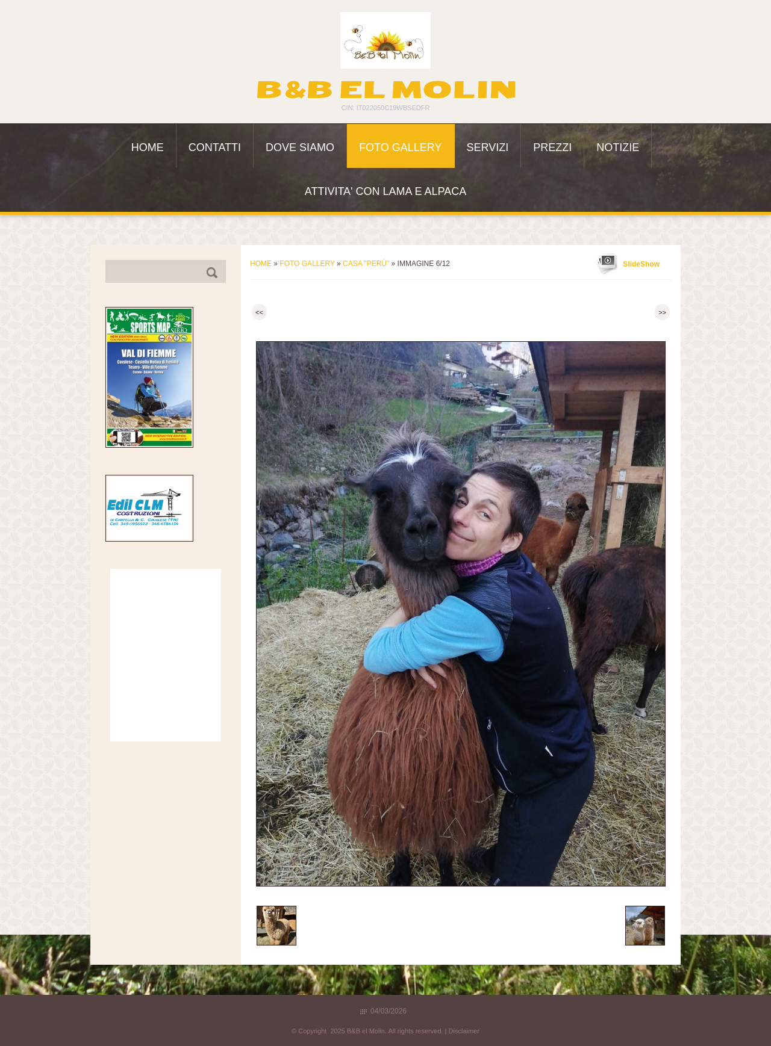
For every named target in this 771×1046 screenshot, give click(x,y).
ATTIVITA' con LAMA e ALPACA (386, 191)
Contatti (215, 147)
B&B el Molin (386, 90)
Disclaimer (464, 1031)
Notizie (617, 147)
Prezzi (552, 147)
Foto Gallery (400, 147)
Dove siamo (300, 147)
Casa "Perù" (366, 263)
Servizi (488, 147)
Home (147, 147)
